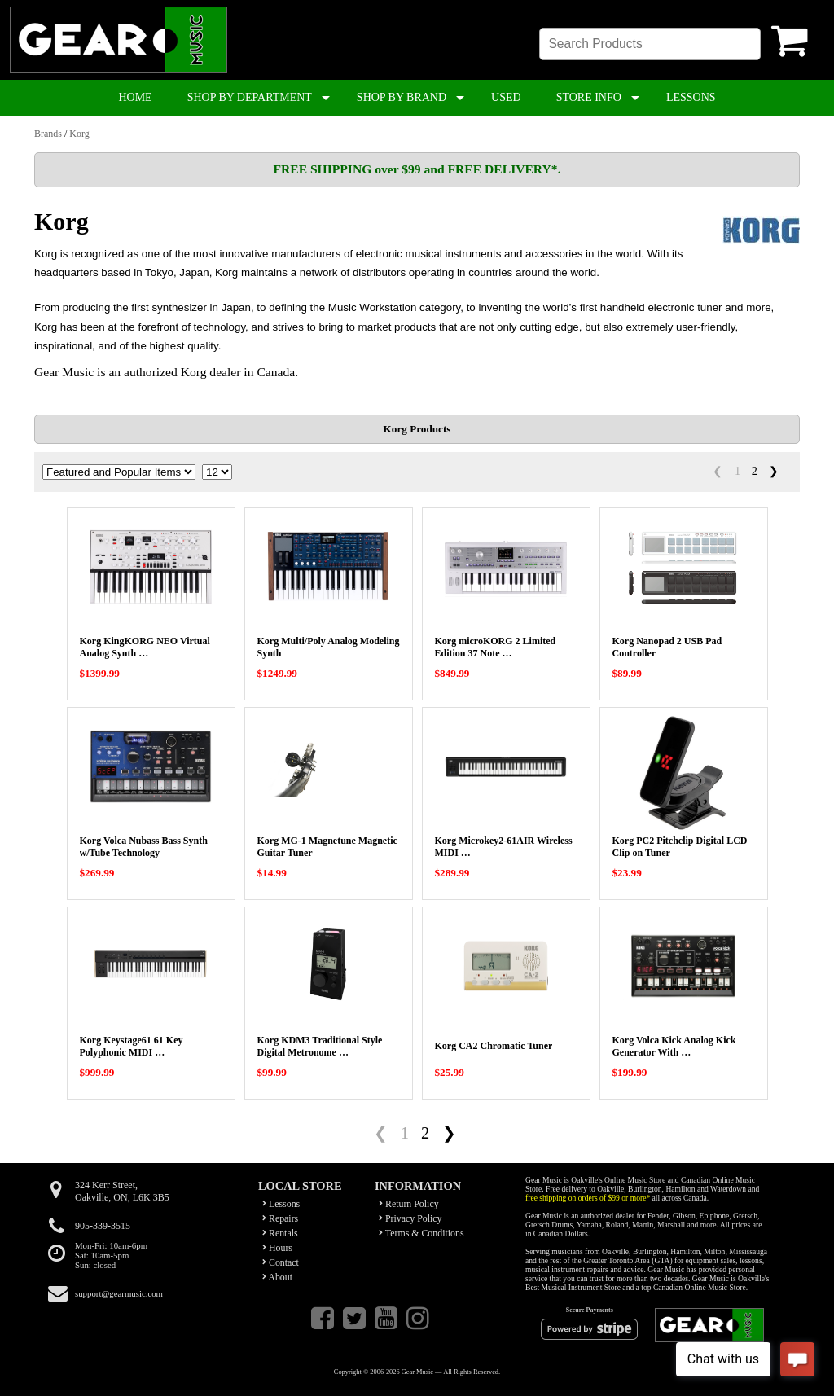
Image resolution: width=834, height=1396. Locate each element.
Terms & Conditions (421, 1233)
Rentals (280, 1233)
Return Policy (409, 1203)
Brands (48, 133)
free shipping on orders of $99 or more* (587, 1197)
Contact (280, 1262)
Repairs (280, 1218)
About (277, 1277)
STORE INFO (588, 97)
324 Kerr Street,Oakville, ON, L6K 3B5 (122, 1191)
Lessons (281, 1203)
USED (506, 97)
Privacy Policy (410, 1218)
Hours (277, 1247)
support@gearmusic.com (119, 1293)
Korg (79, 133)
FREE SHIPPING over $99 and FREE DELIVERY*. (416, 169)
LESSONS (691, 97)
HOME (134, 97)
